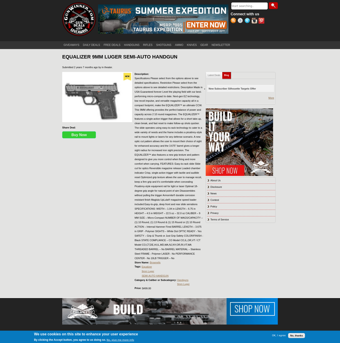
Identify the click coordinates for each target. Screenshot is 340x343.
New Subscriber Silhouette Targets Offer (232, 88)
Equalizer (147, 266)
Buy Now (79, 135)
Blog (227, 74)
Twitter (248, 21)
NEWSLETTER (221, 45)
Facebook (241, 21)
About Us (215, 180)
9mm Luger (148, 271)
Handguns (182, 280)
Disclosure (216, 187)
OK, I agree (279, 335)
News (213, 193)
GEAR (204, 45)
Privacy (214, 213)
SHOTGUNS (163, 45)
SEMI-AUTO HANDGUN (155, 275)
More (271, 97)
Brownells (155, 262)
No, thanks (296, 335)
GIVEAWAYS (71, 45)
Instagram (255, 21)
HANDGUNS (131, 45)
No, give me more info (120, 340)
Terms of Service (219, 219)
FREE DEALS (112, 45)
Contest (214, 200)
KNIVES (192, 45)
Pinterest (261, 21)
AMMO (179, 45)
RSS (234, 21)
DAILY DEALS (91, 45)
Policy (213, 206)
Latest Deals (214, 75)
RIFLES (147, 45)
